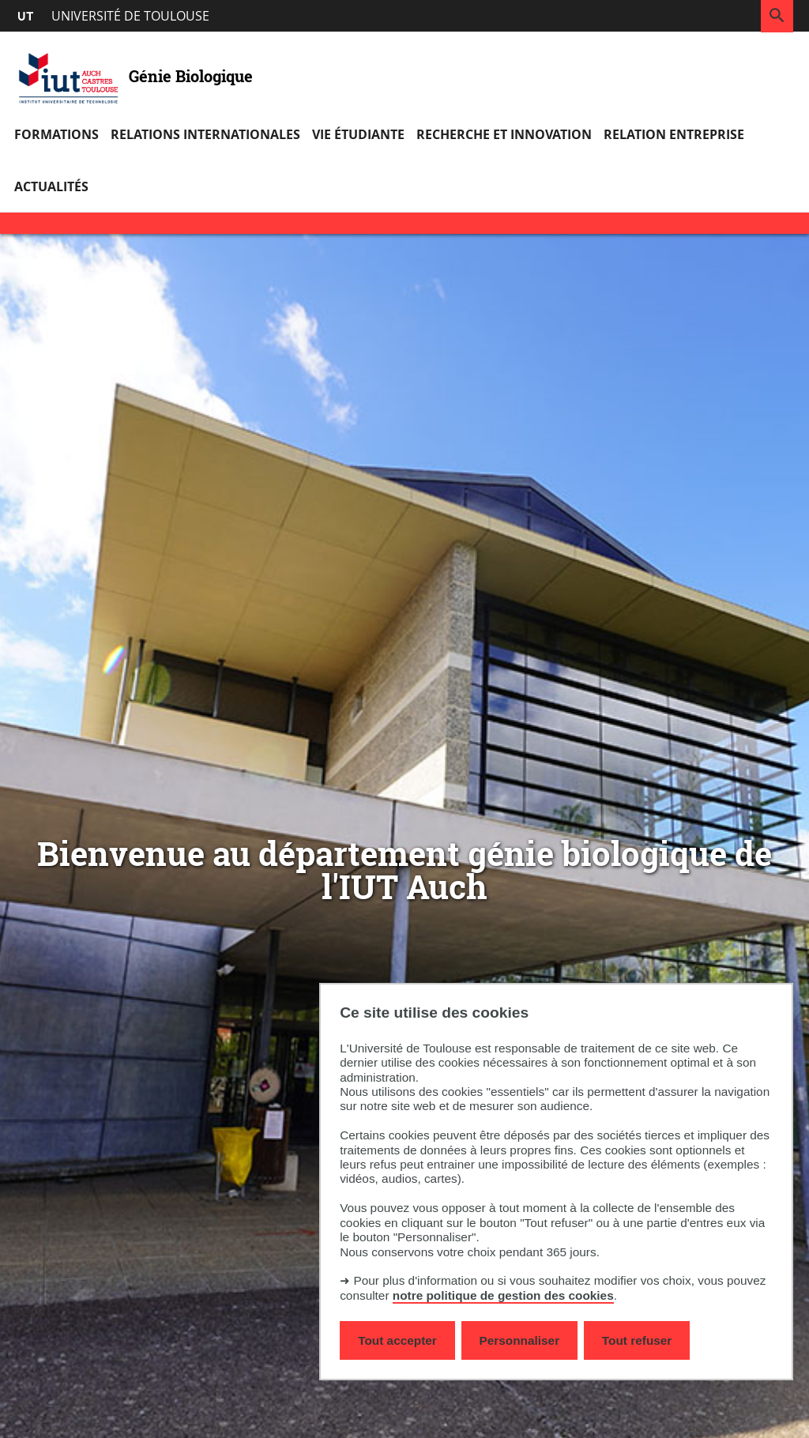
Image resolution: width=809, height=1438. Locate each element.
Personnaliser (520, 1340)
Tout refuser (637, 1340)
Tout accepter (397, 1340)
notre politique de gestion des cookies (503, 1295)
